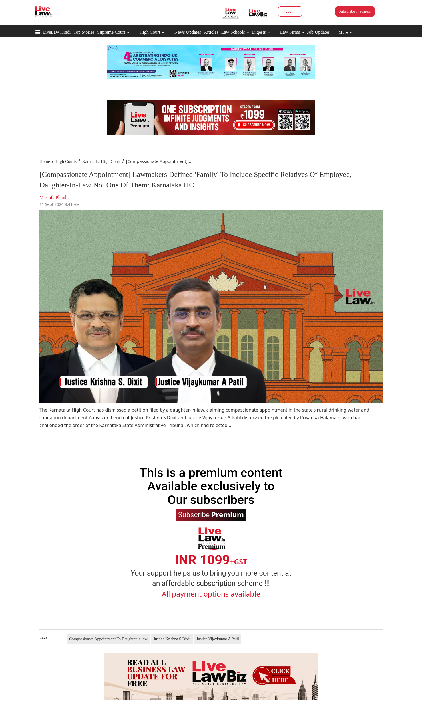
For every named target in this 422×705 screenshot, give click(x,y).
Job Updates (318, 32)
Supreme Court (111, 32)
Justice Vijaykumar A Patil (217, 639)
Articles (211, 32)
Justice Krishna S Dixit (172, 639)
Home (44, 161)
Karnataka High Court (101, 161)
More (345, 32)
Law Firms (292, 32)
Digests (259, 32)
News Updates (187, 32)
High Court (150, 32)
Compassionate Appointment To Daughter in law (108, 639)
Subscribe (211, 514)
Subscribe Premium (355, 11)
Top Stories (83, 32)
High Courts (66, 161)
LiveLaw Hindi (57, 32)
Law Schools (235, 32)
